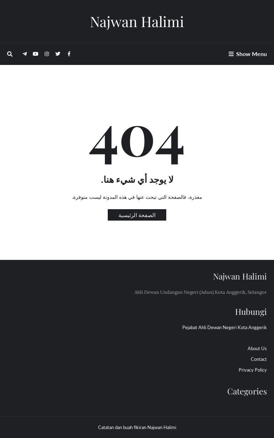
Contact (259, 359)
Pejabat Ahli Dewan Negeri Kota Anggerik (224, 327)
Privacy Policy (253, 370)
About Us (257, 348)
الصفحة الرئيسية (137, 215)
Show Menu (251, 53)
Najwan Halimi (137, 21)
